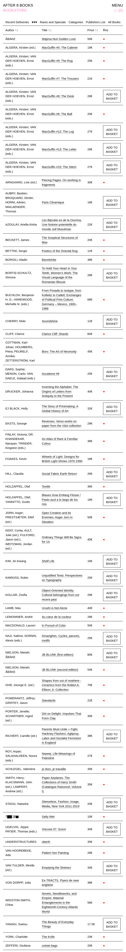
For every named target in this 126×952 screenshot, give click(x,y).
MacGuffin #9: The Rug (57, 60)
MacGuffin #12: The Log (58, 131)
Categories (76, 22)
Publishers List (95, 22)
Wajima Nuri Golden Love (59, 39)
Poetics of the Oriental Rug (60, 251)
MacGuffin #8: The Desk (58, 96)
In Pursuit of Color (54, 625)
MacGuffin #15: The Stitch (59, 167)
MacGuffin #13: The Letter (59, 149)
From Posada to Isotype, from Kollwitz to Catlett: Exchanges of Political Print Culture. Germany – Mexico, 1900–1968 (61, 299)
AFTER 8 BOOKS (18, 5)
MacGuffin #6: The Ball (57, 114)
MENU (117, 5)
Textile (46, 486)
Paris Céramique (53, 202)
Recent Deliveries (17, 22)
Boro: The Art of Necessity (59, 351)
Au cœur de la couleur (56, 616)
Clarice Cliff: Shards (55, 334)
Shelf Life (48, 561)
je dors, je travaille (54, 769)
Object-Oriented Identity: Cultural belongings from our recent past (60, 595)
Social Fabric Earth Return (59, 473)
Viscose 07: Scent (54, 829)
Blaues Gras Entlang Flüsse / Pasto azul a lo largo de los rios (61, 499)
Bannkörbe (49, 259)
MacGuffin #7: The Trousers (60, 78)
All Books (114, 22)
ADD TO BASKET (112, 96)
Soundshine (50, 321)
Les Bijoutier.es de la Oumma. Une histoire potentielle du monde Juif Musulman (62, 224)
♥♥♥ (34, 22)
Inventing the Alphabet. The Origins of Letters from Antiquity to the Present (60, 391)
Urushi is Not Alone (54, 608)
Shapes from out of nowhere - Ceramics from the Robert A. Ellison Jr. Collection (61, 685)
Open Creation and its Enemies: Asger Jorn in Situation (57, 517)
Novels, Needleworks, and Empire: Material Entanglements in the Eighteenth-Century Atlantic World (60, 902)
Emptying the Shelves (56, 867)
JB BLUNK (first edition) (57, 654)
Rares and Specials (53, 22)
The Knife (48, 936)
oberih (46, 841)
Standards (48, 700)
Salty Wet (48, 816)
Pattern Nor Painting (55, 852)
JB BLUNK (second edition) (60, 669)
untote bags (49, 945)
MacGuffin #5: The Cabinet (60, 47)
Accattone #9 (50, 373)
